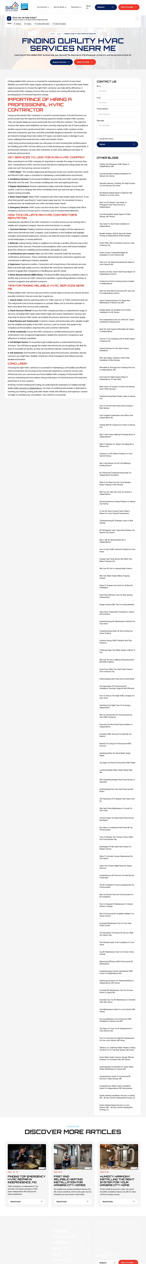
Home (52, 34)
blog (59, 34)
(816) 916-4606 (109, 1246)
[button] (43, 7)
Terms (110, 139)
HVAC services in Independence (28, 388)
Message (100, 120)
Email (99, 98)
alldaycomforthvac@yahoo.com (115, 1242)
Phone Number (102, 109)
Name (99, 86)
